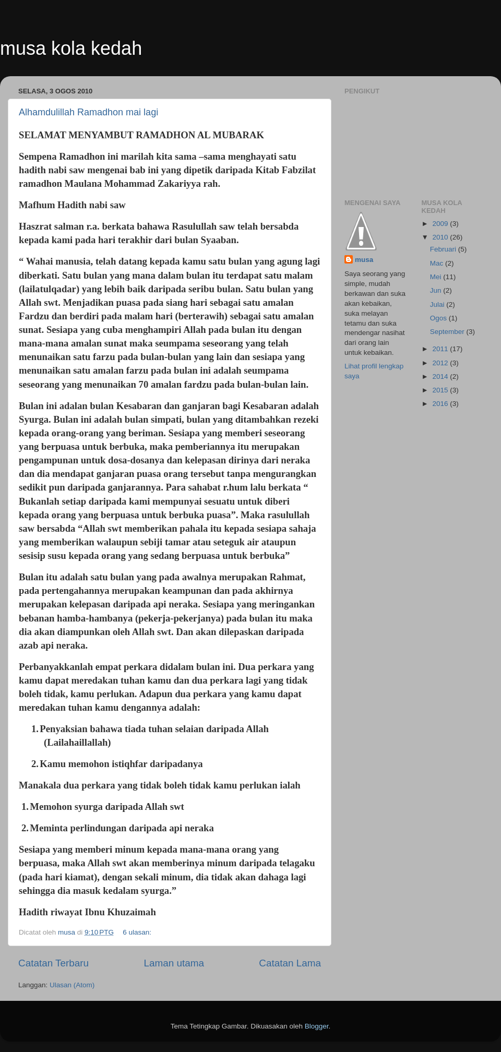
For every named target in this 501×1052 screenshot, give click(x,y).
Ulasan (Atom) (72, 985)
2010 (441, 237)
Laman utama (174, 963)
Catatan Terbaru (53, 963)
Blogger (317, 1026)
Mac (437, 263)
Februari (444, 249)
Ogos (439, 318)
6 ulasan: (138, 932)
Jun (437, 290)
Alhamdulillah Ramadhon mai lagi (88, 112)
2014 (441, 376)
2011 (441, 349)
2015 (441, 390)
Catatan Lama (290, 963)
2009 (441, 224)
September (448, 332)
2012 (441, 363)
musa (364, 260)
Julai (438, 304)
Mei (437, 277)
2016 (441, 404)
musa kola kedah (71, 48)
